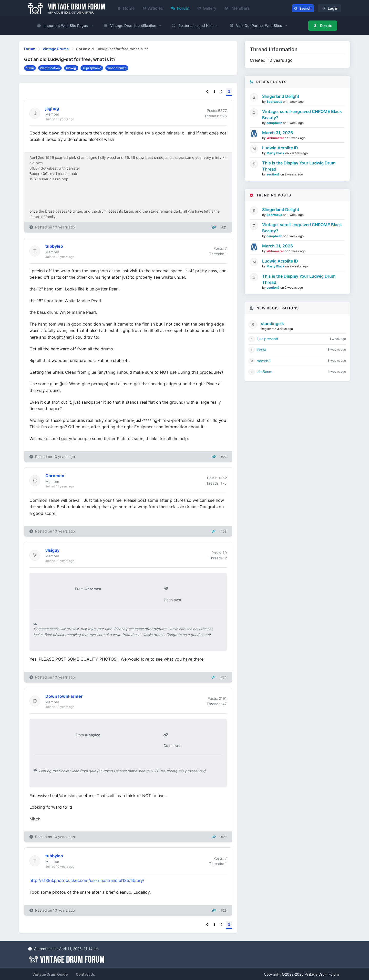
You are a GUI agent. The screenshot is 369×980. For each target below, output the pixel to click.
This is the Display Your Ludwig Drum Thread (298, 166)
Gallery (207, 8)
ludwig (71, 68)
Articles (153, 8)
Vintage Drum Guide (50, 974)
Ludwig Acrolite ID (280, 147)
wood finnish (116, 68)
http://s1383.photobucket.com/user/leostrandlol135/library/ (86, 880)
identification (50, 68)
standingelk (272, 323)
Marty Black (275, 153)
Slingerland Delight (280, 96)
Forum (180, 8)
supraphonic (92, 68)
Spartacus (274, 101)
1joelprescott (267, 339)
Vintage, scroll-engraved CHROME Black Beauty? (302, 114)
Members (237, 8)
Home (126, 8)
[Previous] (207, 92)
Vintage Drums (56, 49)
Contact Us (85, 974)
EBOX (261, 350)
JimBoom (264, 371)
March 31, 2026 (277, 132)
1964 (30, 68)
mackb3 (264, 361)
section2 (273, 174)
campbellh (274, 123)
